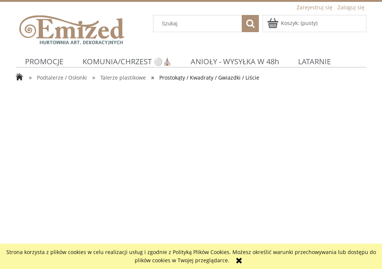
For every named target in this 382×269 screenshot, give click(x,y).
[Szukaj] (250, 23)
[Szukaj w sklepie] (199, 23)
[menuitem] (44, 61)
